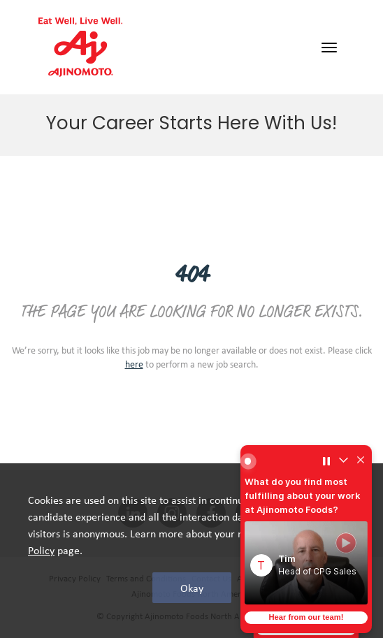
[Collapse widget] (343, 461)
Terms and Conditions (146, 578)
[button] (306, 562)
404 (191, 276)
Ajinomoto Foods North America (191, 593)
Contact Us (211, 578)
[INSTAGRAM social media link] (172, 513)
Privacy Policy (75, 578)
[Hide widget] (361, 461)
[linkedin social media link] (132, 513)
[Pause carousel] (326, 461)
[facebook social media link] (211, 513)
